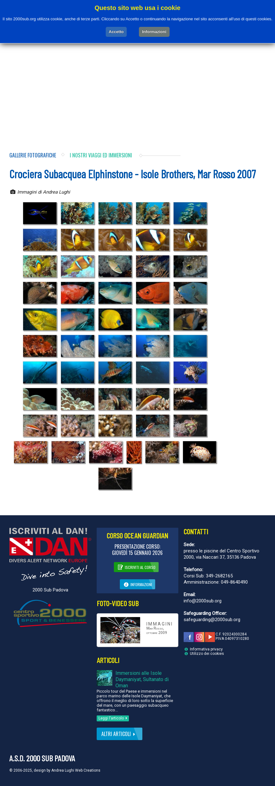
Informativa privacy (206, 649)
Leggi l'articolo (114, 718)
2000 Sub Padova (50, 590)
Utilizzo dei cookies (207, 653)
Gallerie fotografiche (32, 155)
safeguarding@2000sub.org (212, 619)
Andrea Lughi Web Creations (75, 770)
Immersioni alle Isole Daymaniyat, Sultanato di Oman (142, 679)
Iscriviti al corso (136, 567)
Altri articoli (119, 734)
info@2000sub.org (203, 601)
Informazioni (137, 584)
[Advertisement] (137, 89)
